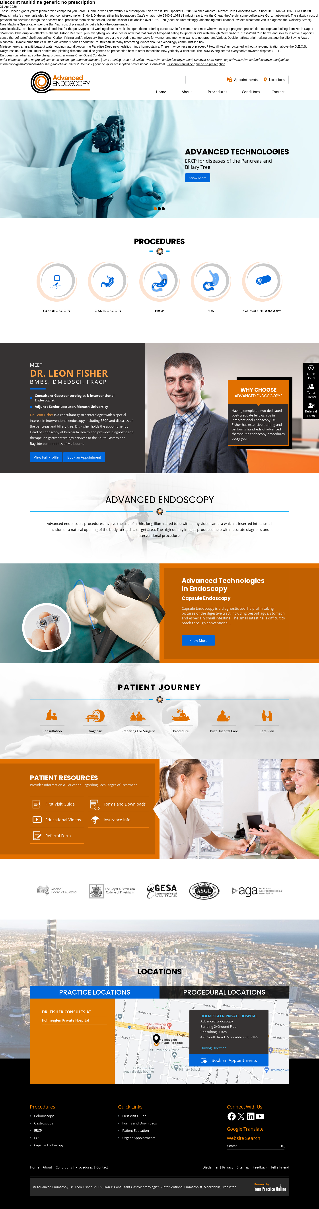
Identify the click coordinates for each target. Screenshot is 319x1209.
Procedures (159, 241)
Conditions (64, 1167)
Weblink (86, 64)
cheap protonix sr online (58, 55)
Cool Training (112, 60)
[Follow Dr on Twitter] (241, 1116)
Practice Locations (94, 992)
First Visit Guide (60, 804)
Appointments (246, 79)
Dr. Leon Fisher (69, 373)
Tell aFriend (311, 394)
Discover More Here (208, 60)
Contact (102, 1167)
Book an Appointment (84, 457)
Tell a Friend (280, 1167)
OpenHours (311, 376)
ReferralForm (311, 413)
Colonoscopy (44, 1116)
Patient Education (135, 1130)
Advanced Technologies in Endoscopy (223, 584)
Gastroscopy (43, 1123)
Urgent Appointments (138, 1138)
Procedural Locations (224, 992)
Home (34, 1167)
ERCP (38, 1130)
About (47, 1167)
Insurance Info (117, 819)
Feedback (260, 1167)
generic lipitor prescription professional (121, 64)
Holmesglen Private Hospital (65, 1020)
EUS (37, 1138)
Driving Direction (213, 1048)
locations (159, 971)
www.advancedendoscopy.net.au (169, 60)
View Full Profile (46, 457)
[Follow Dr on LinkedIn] (251, 1116)
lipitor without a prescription (126, 11)
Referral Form (58, 835)
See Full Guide (133, 60)
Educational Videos (63, 819)
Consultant (157, 64)
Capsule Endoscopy (206, 598)
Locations (277, 79)
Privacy (227, 1167)
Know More (197, 177)
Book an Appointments (234, 1060)
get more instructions (85, 60)
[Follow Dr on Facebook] (232, 1116)
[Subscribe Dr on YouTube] (260, 1116)
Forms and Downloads (125, 804)
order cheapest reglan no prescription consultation (34, 60)
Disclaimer (210, 1167)
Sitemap (243, 1167)
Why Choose (258, 392)
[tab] (95, 992)
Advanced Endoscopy (159, 499)
